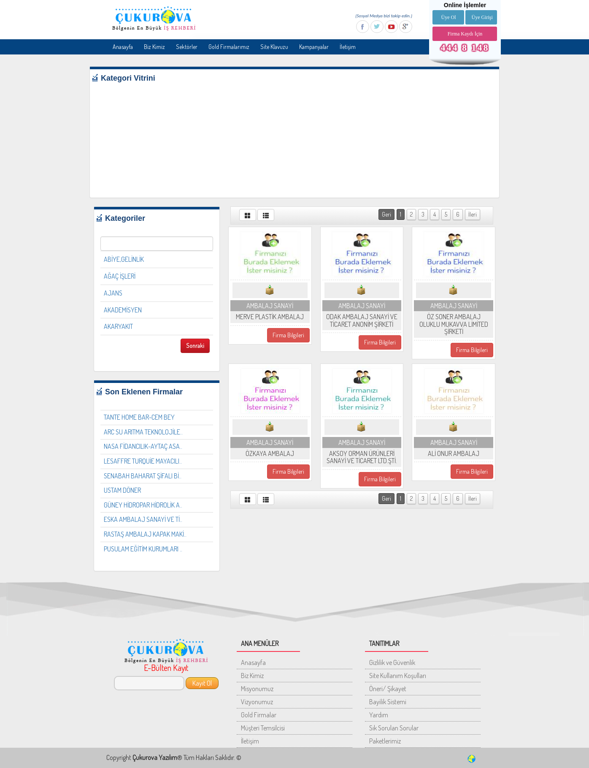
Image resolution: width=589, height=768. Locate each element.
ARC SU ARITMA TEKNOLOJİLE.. (143, 432)
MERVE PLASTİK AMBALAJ (270, 316)
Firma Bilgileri (288, 335)
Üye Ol (448, 17)
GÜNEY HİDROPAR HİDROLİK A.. (143, 505)
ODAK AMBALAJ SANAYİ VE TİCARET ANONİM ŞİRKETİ (361, 320)
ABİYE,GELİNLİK (124, 259)
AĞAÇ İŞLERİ (119, 276)
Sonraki (195, 345)
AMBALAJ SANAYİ (269, 305)
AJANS (113, 293)
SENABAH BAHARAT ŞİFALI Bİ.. (142, 476)
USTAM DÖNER (122, 490)
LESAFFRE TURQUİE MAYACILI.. (143, 461)
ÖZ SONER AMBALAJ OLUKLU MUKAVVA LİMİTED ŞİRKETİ (453, 324)
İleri (472, 214)
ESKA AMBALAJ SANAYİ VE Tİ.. (143, 519)
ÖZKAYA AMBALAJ (270, 453)
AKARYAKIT (118, 326)
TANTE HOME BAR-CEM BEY (139, 417)
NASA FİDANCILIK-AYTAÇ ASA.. (143, 446)
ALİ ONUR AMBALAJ (453, 453)
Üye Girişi (481, 17)
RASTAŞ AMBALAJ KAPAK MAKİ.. (145, 534)
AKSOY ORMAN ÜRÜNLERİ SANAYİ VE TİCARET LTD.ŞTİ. (362, 457)
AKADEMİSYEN (123, 310)
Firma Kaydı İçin (465, 34)
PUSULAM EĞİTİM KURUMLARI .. (143, 549)
